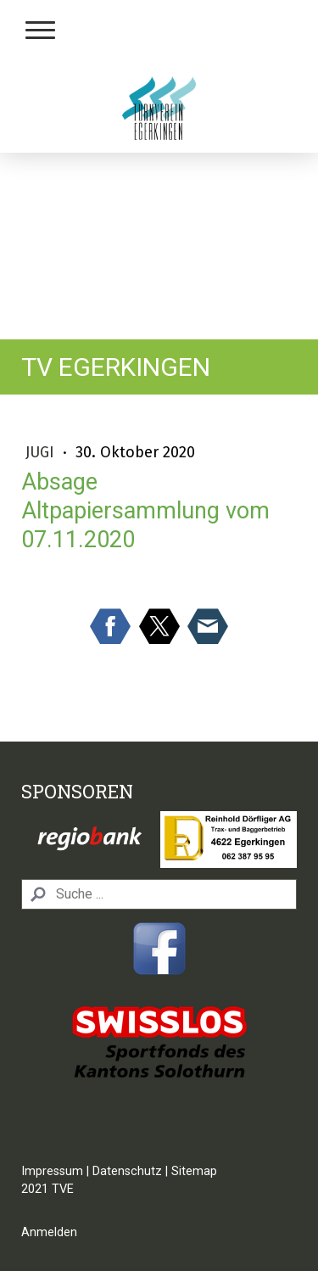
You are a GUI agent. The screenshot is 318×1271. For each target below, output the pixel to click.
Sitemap (194, 1171)
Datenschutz (127, 1171)
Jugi (42, 452)
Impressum (52, 1171)
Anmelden (49, 1232)
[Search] (159, 894)
